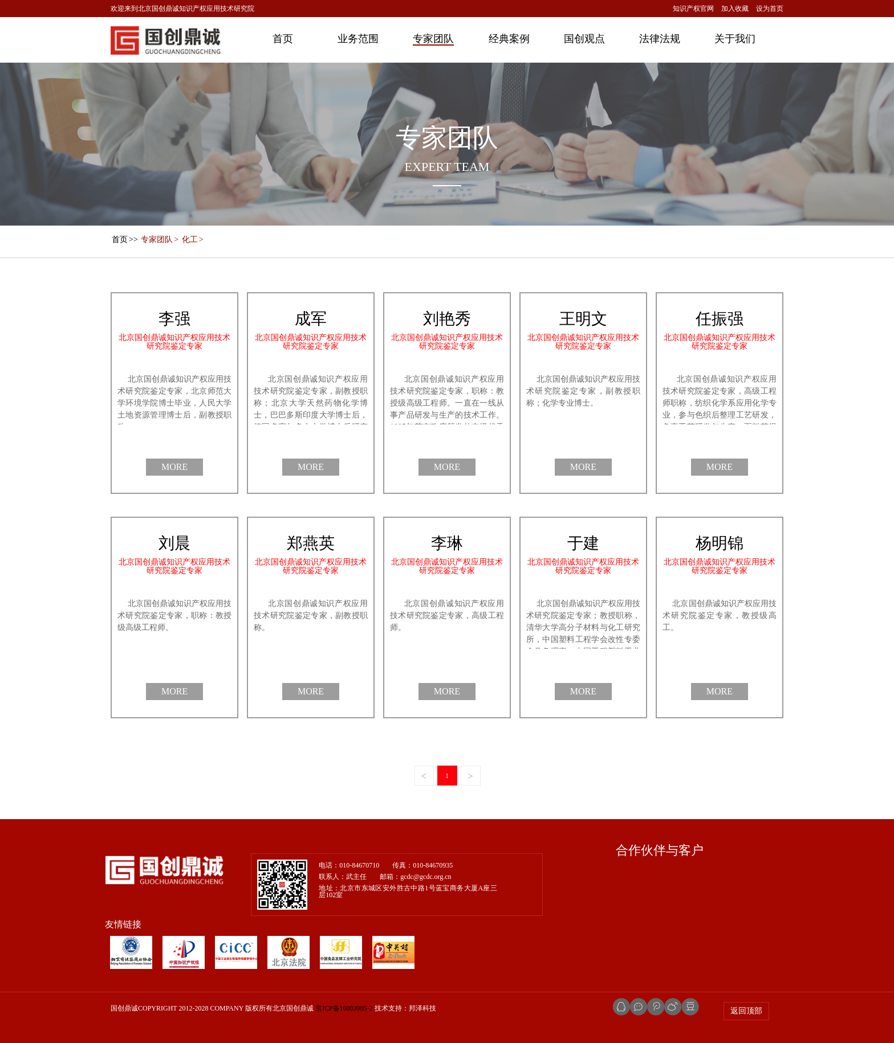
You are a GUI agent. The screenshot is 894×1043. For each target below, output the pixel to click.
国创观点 (584, 38)
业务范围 (358, 38)
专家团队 (433, 38)
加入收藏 (735, 9)
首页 (283, 38)
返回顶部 (746, 1011)
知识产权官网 (693, 9)
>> (124, 239)
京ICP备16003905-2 (344, 1008)
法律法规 (659, 38)
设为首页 (769, 9)
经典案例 (509, 38)
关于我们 (734, 38)
